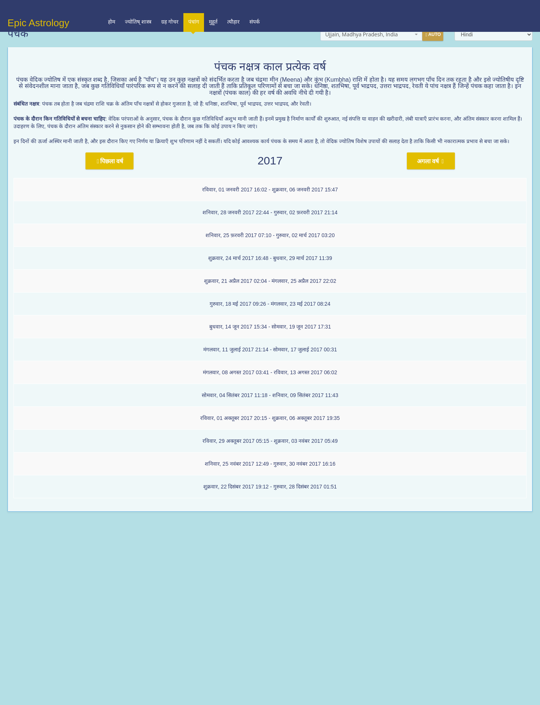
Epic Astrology (38, 9)
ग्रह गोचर (169, 9)
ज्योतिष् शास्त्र (138, 9)
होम (111, 9)
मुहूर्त (213, 9)
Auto (433, 34)
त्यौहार (233, 9)
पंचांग (193, 12)
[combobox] (371, 34)
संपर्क (254, 9)
